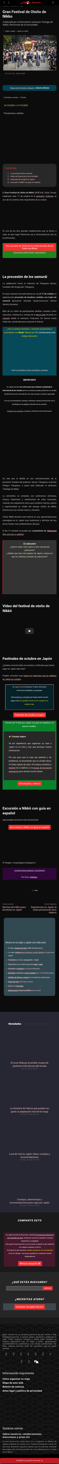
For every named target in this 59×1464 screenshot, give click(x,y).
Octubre (23, 97)
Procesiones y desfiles (14, 113)
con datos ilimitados (24, 969)
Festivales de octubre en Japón (22, 179)
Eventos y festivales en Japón (14, 6)
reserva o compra (22, 697)
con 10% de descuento (31, 973)
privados (23, 960)
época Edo (40, 315)
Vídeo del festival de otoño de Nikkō (24, 176)
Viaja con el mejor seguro (22, 88)
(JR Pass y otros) (20, 982)
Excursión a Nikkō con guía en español (25, 182)
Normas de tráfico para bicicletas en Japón (14, 908)
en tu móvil (24, 990)
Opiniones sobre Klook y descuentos (29, 252)
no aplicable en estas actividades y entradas (32, 370)
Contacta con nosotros (15, 411)
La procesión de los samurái (21, 173)
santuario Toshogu (44, 196)
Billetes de (15, 986)
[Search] (48, 1288)
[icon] (4, 2)
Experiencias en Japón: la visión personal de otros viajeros (43, 910)
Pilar (36, 890)
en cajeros (33, 952)
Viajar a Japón (10, 31)
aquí (35, 964)
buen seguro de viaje (21, 764)
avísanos (33, 877)
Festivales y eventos (11, 97)
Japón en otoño (22, 31)
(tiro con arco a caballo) (13, 534)
